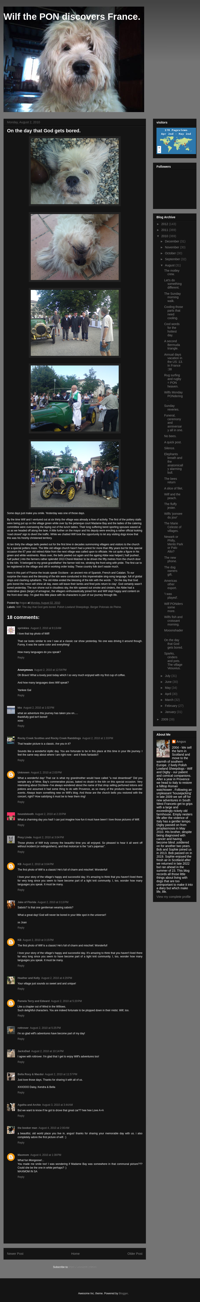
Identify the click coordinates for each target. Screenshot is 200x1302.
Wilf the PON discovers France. (72, 16)
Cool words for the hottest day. (172, 329)
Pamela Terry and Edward (34, 1001)
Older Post (134, 1253)
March (169, 700)
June (168, 682)
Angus (181, 741)
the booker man (27, 1127)
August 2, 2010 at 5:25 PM (45, 1027)
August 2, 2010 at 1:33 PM (97, 738)
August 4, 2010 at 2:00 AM (53, 1127)
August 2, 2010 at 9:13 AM (46, 628)
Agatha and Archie (29, 1104)
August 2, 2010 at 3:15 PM (38, 940)
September (173, 259)
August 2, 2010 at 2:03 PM (46, 772)
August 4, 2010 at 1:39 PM (45, 1155)
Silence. (169, 448)
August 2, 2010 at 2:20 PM (50, 814)
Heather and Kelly (29, 978)
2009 (165, 719)
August (170, 265)
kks (20, 707)
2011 (165, 230)
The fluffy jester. (170, 505)
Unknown (23, 772)
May (168, 687)
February (171, 705)
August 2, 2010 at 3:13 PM (53, 902)
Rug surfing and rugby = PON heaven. (172, 380)
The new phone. (170, 559)
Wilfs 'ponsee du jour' (173, 515)
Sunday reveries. (171, 407)
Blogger (123, 1293)
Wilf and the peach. (172, 496)
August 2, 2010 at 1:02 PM (38, 707)
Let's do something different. (173, 283)
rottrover (23, 1027)
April (168, 694)
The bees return (170, 480)
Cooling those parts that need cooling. (173, 312)
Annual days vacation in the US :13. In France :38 (173, 362)
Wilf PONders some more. (173, 607)
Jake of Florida (27, 902)
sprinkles (23, 628)
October (171, 253)
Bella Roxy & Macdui (31, 1074)
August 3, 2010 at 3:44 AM (57, 1104)
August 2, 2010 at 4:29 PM (56, 978)
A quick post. (173, 442)
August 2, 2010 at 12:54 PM (50, 669)
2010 (165, 236)
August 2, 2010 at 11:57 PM (61, 1074)
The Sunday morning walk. (172, 297)
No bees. (170, 436)
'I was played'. (171, 595)
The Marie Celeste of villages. (172, 527)
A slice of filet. (173, 488)
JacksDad (24, 1051)
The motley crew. (171, 272)
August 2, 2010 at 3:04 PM (48, 837)
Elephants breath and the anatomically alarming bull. (173, 463)
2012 (165, 224)
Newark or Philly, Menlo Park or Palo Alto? (173, 544)
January (171, 712)
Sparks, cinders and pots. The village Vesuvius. (173, 661)
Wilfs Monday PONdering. (173, 396)
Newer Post (15, 1253)
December (172, 241)
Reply (21, 657)
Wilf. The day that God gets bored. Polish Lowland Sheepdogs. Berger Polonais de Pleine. (69, 607)
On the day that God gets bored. (173, 643)
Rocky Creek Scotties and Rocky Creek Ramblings (49, 738)
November (172, 247)
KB (19, 864)
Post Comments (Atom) (82, 1267)
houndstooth (26, 814)
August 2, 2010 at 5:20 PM (66, 1001)
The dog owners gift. (170, 571)
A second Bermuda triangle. (172, 344)
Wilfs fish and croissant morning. (173, 620)
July (168, 676)
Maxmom (23, 1155)
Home (75, 1253)
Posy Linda (25, 837)
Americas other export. (170, 584)
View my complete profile (173, 896)
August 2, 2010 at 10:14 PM (47, 1051)
